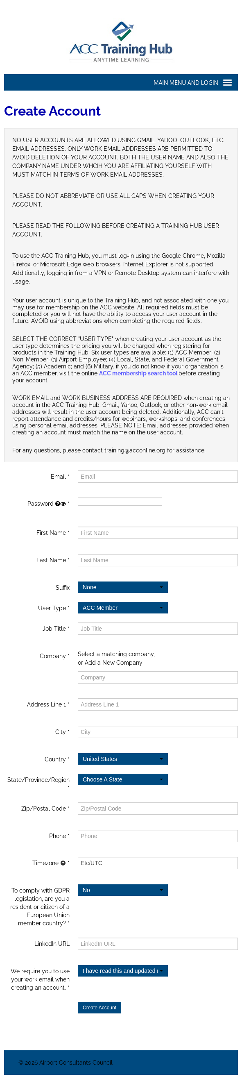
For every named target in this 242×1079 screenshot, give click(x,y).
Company (53, 656)
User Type (52, 608)
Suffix (63, 587)
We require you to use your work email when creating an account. (40, 979)
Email (58, 476)
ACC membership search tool (139, 373)
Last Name (51, 560)
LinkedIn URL (52, 943)
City (60, 732)
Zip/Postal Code (43, 808)
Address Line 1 (46, 704)
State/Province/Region (38, 780)
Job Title (54, 628)
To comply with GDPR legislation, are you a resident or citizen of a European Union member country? (40, 907)
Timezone (49, 863)
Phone (57, 836)
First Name (51, 532)
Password (46, 503)
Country (55, 759)
